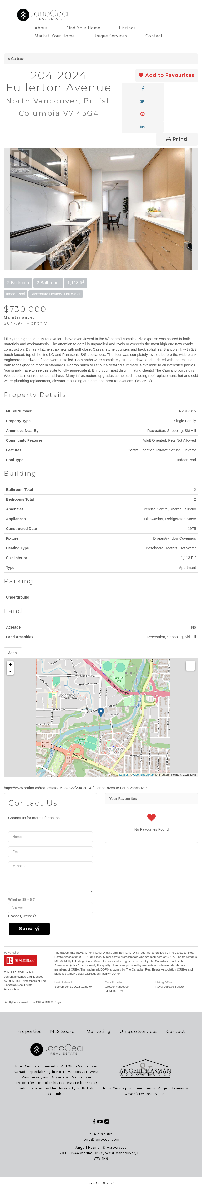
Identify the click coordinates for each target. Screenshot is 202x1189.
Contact (154, 36)
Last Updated (63, 982)
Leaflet (123, 774)
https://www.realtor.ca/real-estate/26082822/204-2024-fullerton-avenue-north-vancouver (75, 788)
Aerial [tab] (13, 653)
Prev (8, 209)
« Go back (16, 59)
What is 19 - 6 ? (21, 899)
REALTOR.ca (19, 972)
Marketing (99, 1031)
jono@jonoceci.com (101, 1140)
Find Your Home (83, 28)
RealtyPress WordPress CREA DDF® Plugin (33, 1002)
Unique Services (110, 36)
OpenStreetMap (143, 774)
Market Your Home (54, 36)
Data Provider (114, 982)
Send (29, 929)
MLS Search (64, 1031)
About (41, 28)
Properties (29, 1031)
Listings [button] (127, 28)
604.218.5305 (101, 1134)
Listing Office (163, 982)
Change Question (22, 916)
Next (194, 209)
